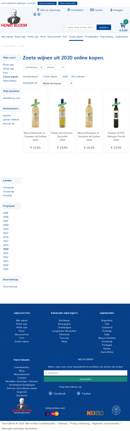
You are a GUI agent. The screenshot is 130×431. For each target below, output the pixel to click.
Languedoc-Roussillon (64, 330)
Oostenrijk (8, 191)
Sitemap (62, 423)
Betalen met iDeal (47, 414)
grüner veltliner (11, 119)
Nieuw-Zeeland (106, 337)
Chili (107, 323)
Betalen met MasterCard (55, 414)
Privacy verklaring (79, 423)
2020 (5, 249)
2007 (5, 220)
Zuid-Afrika (107, 352)
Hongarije (8, 187)
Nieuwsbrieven (22, 374)
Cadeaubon (121, 36)
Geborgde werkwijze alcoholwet (19, 428)
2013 (5, 232)
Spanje (107, 348)
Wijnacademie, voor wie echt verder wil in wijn (116, 410)
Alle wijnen (7, 36)
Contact (96, 10)
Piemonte (64, 334)
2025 (5, 269)
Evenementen (21, 367)
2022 (5, 257)
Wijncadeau (107, 36)
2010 (5, 228)
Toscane (64, 337)
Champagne (64, 327)
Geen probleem (47, 3)
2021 (5, 253)
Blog (21, 370)
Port (65, 36)
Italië (107, 334)
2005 (5, 212)
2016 (5, 237)
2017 (5, 241)
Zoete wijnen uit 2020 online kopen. (16, 18)
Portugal (107, 344)
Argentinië (107, 320)
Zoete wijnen (76, 36)
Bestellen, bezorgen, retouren (22, 381)
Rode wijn (20, 36)
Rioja (64, 341)
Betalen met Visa (63, 414)
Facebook (60, 393)
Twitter (86, 393)
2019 (5, 245)
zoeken (103, 27)
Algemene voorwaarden (105, 423)
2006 (5, 216)
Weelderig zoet (11, 98)
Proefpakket (91, 36)
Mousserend (54, 36)
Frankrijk (7, 195)
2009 (5, 224)
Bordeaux (64, 320)
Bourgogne (64, 323)
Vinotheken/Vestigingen (22, 384)
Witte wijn (33, 36)
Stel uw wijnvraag (48, 10)
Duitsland (107, 327)
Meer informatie (68, 3)
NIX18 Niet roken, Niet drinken (95, 413)
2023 (5, 261)
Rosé (43, 36)
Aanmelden (86, 379)
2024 (5, 265)
